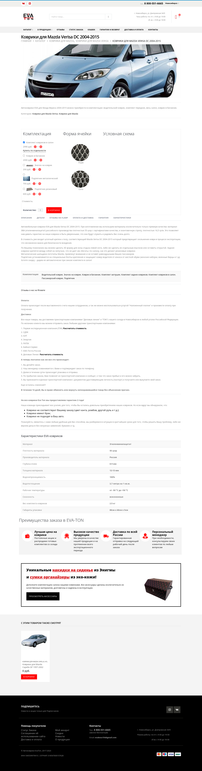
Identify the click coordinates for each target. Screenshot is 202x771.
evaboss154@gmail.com (105, 737)
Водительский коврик (52, 274)
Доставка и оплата (134, 29)
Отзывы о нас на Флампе (33, 290)
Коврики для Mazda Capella (33, 662)
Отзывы (61, 29)
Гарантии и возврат (110, 29)
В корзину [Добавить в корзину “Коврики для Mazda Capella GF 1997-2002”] (29, 676)
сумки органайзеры (50, 577)
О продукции (44, 29)
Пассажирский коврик (52, 278)
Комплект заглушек (111, 274)
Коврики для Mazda (68, 113)
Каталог (27, 29)
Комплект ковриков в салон (162, 274)
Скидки (59, 733)
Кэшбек (91, 29)
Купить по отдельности (34, 150)
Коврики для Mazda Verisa (45, 113)
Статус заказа (76, 29)
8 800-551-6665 (153, 3)
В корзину (54, 210)
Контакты (153, 29)
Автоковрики (29, 751)
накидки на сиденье (72, 569)
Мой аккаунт (62, 730)
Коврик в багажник (91, 274)
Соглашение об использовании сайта (33, 735)
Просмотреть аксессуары (43, 596)
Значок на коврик (72, 274)
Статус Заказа (28, 730)
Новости (60, 736)
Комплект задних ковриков (134, 274)
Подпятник (69, 278)
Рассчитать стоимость (74, 328)
